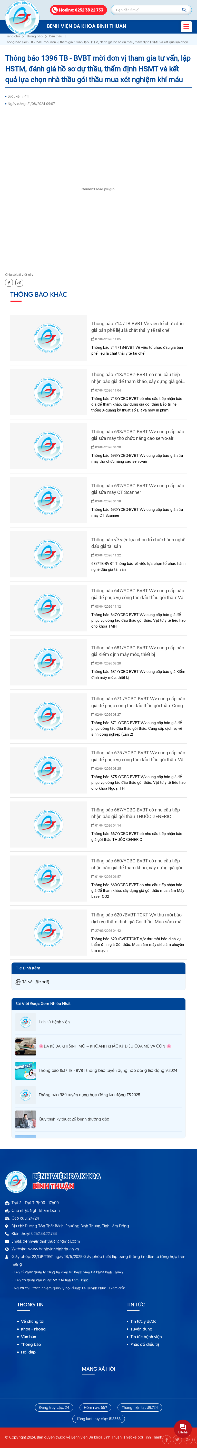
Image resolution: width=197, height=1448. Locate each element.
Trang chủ (12, 36)
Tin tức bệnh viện (146, 1337)
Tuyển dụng (141, 1329)
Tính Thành (153, 1438)
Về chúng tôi (32, 1322)
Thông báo (34, 36)
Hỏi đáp (28, 1352)
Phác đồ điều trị (145, 1345)
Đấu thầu (55, 36)
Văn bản (28, 1337)
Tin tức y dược (143, 1322)
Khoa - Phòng (33, 1329)
